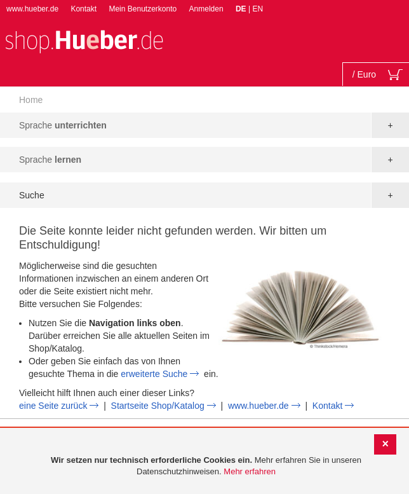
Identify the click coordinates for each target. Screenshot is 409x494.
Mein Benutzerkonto (143, 8)
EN (257, 8)
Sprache (63, 125)
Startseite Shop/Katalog (157, 406)
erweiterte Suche (154, 374)
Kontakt (83, 8)
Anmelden (206, 8)
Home (31, 100)
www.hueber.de (32, 8)
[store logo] (83, 40)
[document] (206, 466)
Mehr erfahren (250, 471)
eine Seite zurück (53, 406)
